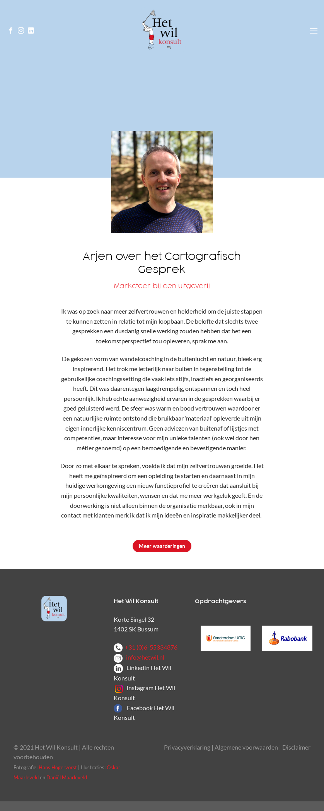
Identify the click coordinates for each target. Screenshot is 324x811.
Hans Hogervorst (58, 767)
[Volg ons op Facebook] (11, 30)
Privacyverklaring (187, 747)
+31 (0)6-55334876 (145, 647)
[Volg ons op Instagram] (21, 30)
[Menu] (313, 30)
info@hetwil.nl (139, 657)
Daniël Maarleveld (66, 777)
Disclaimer (296, 747)
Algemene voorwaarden (246, 747)
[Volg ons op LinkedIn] (31, 30)
